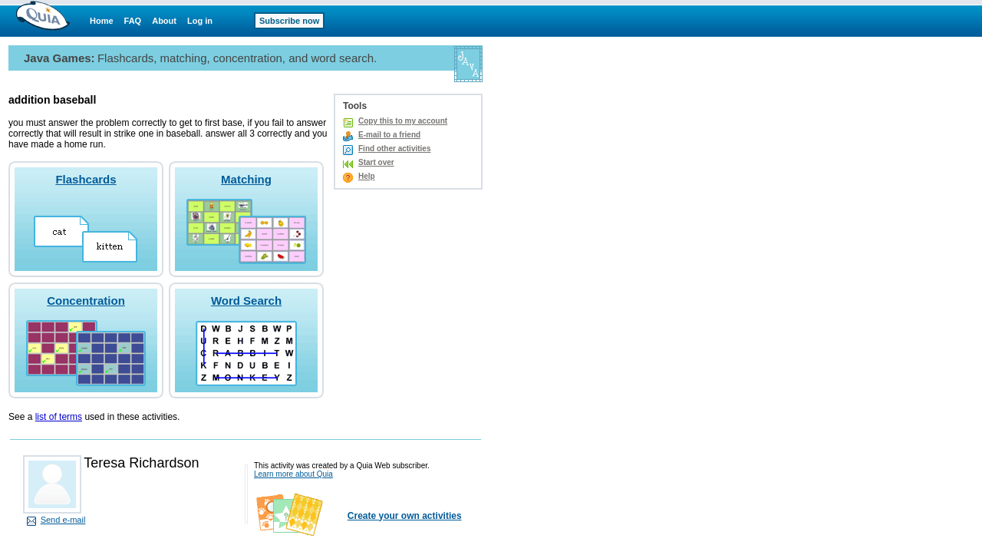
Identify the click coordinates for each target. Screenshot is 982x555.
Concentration (86, 300)
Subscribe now (289, 20)
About (164, 20)
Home (102, 20)
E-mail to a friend (389, 134)
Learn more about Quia (293, 474)
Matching (246, 179)
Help (366, 176)
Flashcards (85, 179)
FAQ (133, 20)
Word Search (246, 300)
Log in (200, 20)
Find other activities (394, 148)
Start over (376, 162)
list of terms (58, 416)
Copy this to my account (402, 121)
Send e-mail (63, 519)
